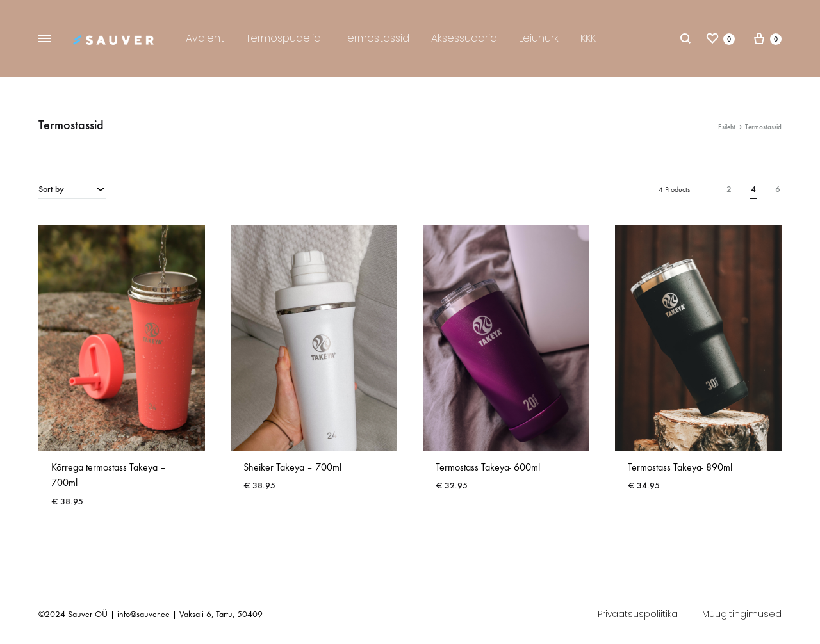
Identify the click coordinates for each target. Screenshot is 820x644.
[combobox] (72, 189)
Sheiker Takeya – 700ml (292, 467)
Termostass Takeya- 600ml (488, 467)
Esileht (726, 127)
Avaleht (205, 38)
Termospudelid (283, 38)
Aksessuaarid (464, 38)
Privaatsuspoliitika (638, 614)
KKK (588, 38)
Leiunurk (539, 38)
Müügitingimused (742, 614)
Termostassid (376, 38)
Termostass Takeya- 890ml (680, 467)
